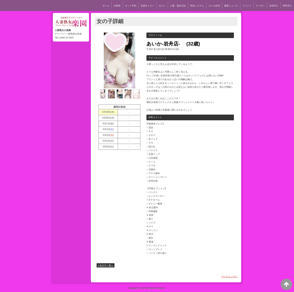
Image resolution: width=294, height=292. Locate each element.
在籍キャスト (147, 5)
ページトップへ (229, 276)
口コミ (162, 5)
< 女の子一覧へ (105, 265)
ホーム (106, 5)
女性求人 (273, 5)
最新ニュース (231, 5)
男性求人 (287, 5)
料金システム (197, 5)
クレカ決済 (214, 5)
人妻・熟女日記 (178, 5)
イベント (246, 5)
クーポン (260, 5)
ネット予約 (130, 5)
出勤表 (117, 5)
